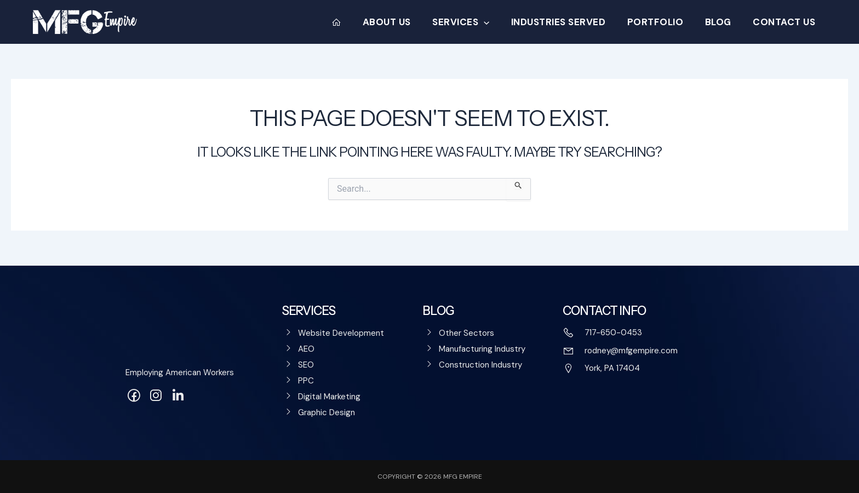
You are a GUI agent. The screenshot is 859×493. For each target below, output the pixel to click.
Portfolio (663, 22)
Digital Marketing (329, 396)
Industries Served (569, 22)
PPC (306, 380)
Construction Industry (480, 364)
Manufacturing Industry (482, 348)
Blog (722, 22)
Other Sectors (466, 333)
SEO (306, 364)
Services (474, 22)
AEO (306, 348)
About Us (403, 22)
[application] (497, 22)
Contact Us (785, 22)
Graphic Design (326, 412)
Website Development (341, 333)
